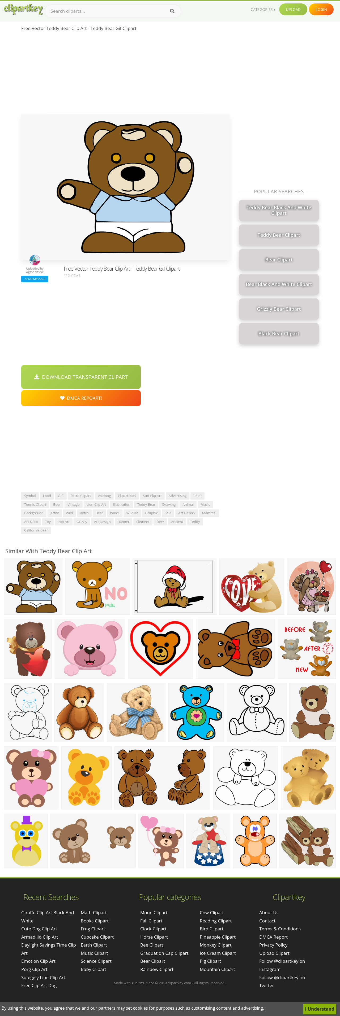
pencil (115, 513)
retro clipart (81, 495)
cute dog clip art (39, 929)
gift (61, 495)
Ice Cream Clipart (218, 953)
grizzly (81, 521)
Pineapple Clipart (218, 937)
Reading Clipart (216, 921)
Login (321, 9)
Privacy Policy (273, 945)
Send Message (34, 279)
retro (84, 513)
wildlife (132, 513)
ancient (177, 521)
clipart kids (127, 495)
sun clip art (152, 495)
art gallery (186, 513)
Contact (267, 921)
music (205, 504)
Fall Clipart (151, 921)
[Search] (172, 11)
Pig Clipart (210, 961)
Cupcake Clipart (97, 937)
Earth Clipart (94, 945)
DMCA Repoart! (81, 398)
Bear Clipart (152, 961)
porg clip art (34, 969)
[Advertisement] (125, 74)
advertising (178, 495)
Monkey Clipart (216, 945)
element (143, 521)
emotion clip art (38, 961)
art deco (31, 521)
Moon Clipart (154, 912)
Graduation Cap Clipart (164, 953)
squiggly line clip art (43, 977)
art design (102, 521)
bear (99, 513)
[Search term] (113, 11)
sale (168, 513)
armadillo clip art (39, 937)
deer (160, 521)
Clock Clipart (153, 929)
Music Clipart (94, 953)
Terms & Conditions (280, 929)
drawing (169, 504)
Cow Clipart (212, 912)
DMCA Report (273, 937)
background (34, 513)
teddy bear (146, 504)
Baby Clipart (93, 969)
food (47, 495)
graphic (151, 513)
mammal (209, 513)
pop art (64, 521)
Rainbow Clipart (156, 969)
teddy (195, 521)
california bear (36, 530)
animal (188, 504)
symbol (30, 495)
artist (54, 513)
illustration (121, 504)
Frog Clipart (93, 929)
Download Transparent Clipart (81, 376)
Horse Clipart (154, 937)
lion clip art (96, 504)
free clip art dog (39, 985)
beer (57, 504)
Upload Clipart (274, 953)
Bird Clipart (211, 929)
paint (197, 495)
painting (104, 495)
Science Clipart (96, 961)
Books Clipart (95, 921)
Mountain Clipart (217, 969)
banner (123, 521)
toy (48, 521)
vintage (73, 504)
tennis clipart (35, 504)
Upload (293, 9)
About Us (269, 912)
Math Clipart (94, 912)
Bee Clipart (151, 945)
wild (69, 513)
